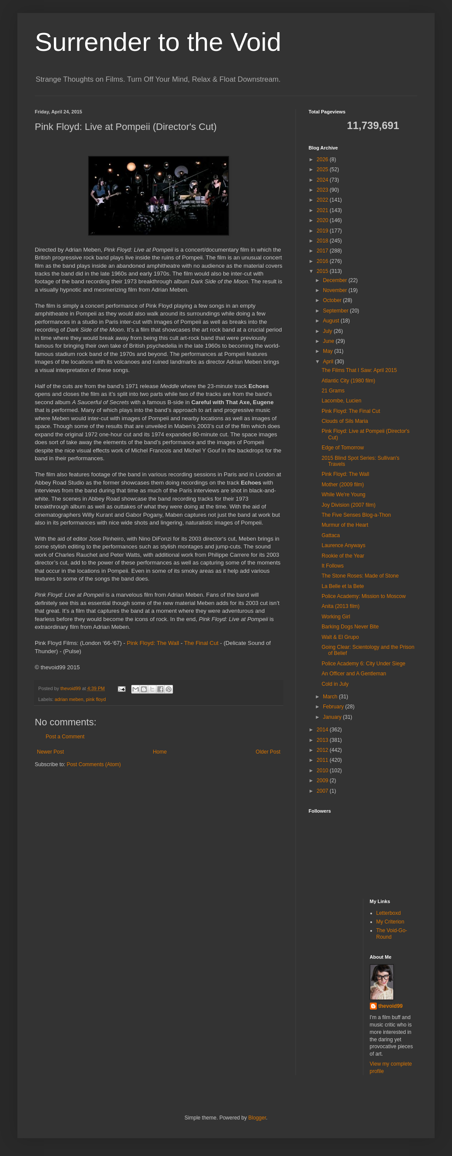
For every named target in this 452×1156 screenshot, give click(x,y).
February (334, 707)
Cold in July (335, 684)
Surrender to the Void (158, 41)
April (329, 362)
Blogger (257, 1118)
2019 (323, 231)
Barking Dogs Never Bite (350, 627)
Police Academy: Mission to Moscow (363, 596)
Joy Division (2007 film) (349, 505)
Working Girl (336, 617)
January (333, 717)
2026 (323, 159)
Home (160, 752)
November (336, 290)
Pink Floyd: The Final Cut (351, 411)
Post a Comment (65, 737)
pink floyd (96, 699)
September (336, 311)
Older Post (268, 752)
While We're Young (344, 495)
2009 (323, 780)
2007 (323, 791)
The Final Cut (201, 643)
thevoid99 (391, 1006)
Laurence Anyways (344, 545)
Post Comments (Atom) (93, 764)
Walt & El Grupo (340, 637)
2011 (323, 760)
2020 (323, 220)
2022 (323, 200)
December (336, 280)
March (331, 697)
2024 (323, 180)
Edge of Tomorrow (343, 448)
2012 (323, 750)
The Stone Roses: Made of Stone (360, 576)
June (329, 341)
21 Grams (333, 391)
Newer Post (50, 752)
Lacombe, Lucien (341, 401)
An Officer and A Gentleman (354, 674)
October (333, 300)
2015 (323, 271)
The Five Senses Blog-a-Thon (356, 515)
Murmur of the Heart (345, 525)
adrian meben (69, 699)
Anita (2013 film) (340, 606)
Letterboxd (388, 913)
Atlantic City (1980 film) (348, 381)
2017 (323, 251)
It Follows (333, 566)
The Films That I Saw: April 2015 (359, 370)
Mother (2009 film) (343, 485)
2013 (323, 740)
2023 (323, 190)
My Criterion (390, 922)
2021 (323, 210)
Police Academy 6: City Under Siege (363, 664)
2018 (323, 241)
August (332, 321)
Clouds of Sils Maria (345, 421)
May (328, 351)
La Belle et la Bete (343, 586)
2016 (323, 261)
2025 (323, 169)
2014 (323, 730)
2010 (323, 770)
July (328, 331)
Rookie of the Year (343, 556)
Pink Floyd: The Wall (153, 643)
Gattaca (331, 535)
